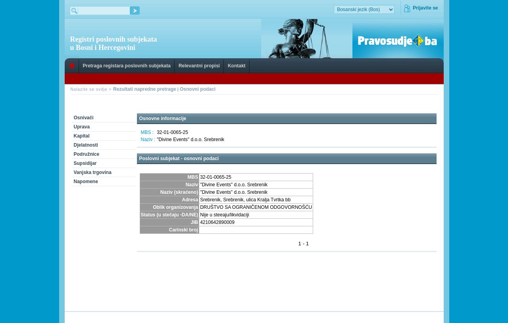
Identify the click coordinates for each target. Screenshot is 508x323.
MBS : (147, 132)
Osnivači (84, 117)
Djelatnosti (86, 145)
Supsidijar (85, 163)
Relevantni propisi (199, 66)
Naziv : (148, 139)
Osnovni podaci (198, 89)
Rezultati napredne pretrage (144, 89)
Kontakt (237, 66)
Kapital (82, 136)
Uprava (82, 127)
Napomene (86, 181)
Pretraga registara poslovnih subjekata (127, 66)
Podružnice (87, 154)
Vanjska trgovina (93, 172)
